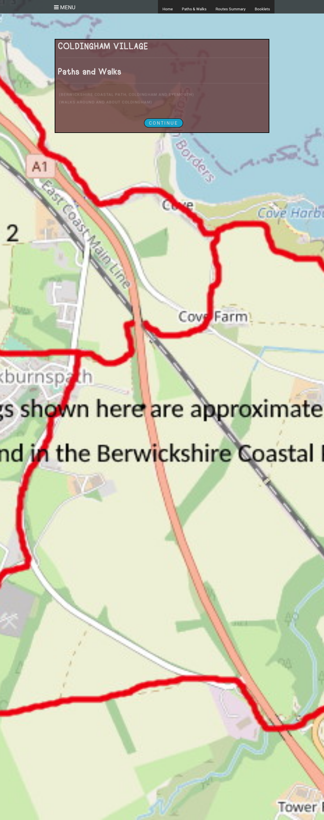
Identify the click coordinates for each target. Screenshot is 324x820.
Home (167, 8)
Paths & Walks (194, 8)
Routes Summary (231, 8)
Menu (67, 7)
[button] (53, 7)
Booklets (262, 8)
